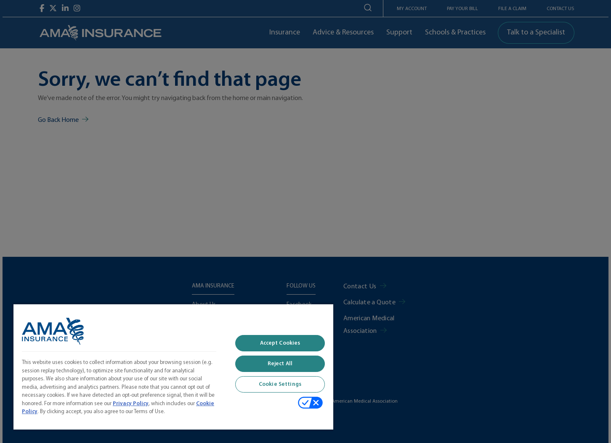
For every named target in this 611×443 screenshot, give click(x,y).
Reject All (280, 364)
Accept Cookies (280, 343)
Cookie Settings (280, 384)
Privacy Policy (131, 403)
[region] (173, 366)
